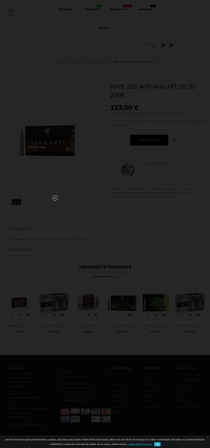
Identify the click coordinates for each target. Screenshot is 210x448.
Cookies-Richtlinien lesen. (140, 444)
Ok (157, 444)
